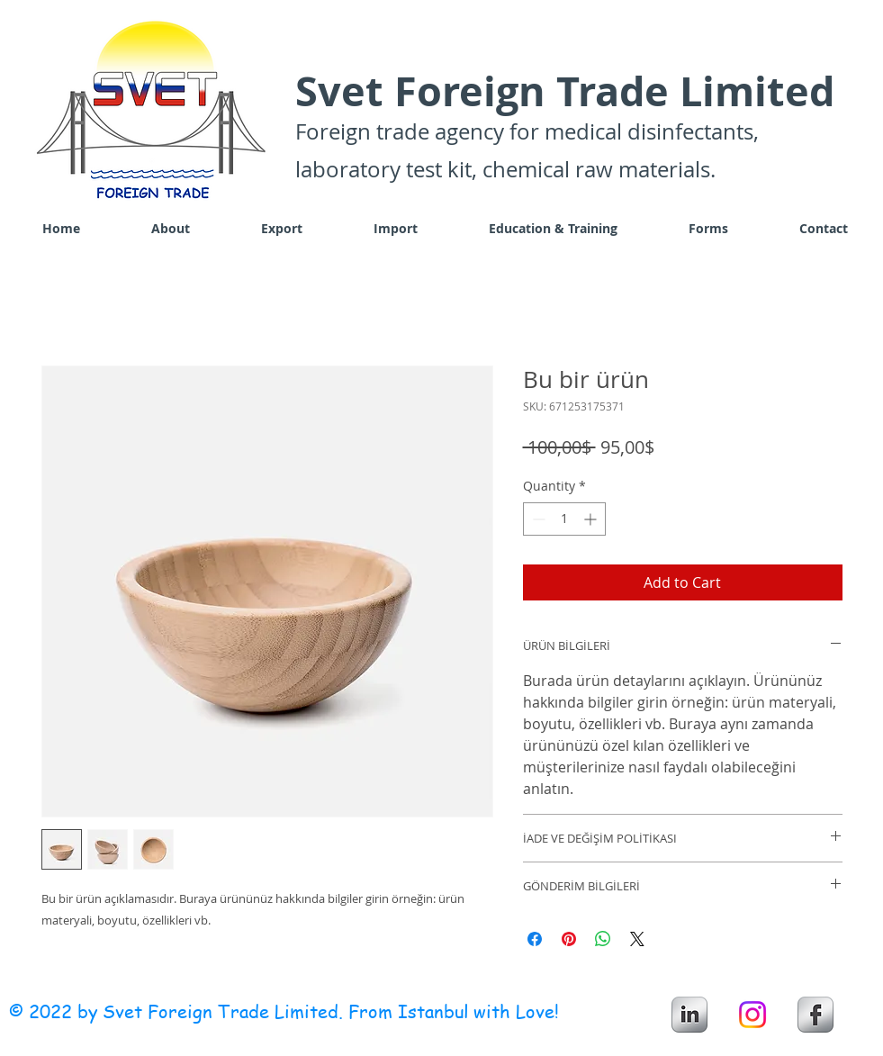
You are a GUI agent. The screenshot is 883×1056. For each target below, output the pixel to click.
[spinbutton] (564, 519)
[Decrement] (537, 519)
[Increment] (592, 519)
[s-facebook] (815, 1015)
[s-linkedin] (689, 1015)
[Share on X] (637, 939)
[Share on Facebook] (534, 939)
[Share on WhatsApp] (603, 939)
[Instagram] (752, 1015)
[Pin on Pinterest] (569, 939)
